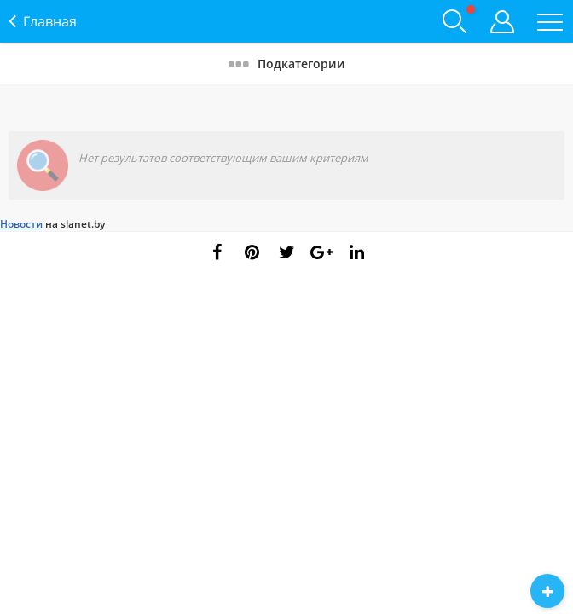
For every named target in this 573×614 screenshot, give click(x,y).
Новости (21, 224)
